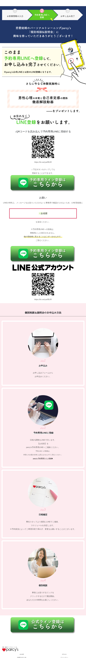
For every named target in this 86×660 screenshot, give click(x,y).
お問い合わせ (64, 654)
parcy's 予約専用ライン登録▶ (43, 458)
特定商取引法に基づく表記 (21, 657)
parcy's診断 (22, 654)
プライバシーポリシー (64, 657)
